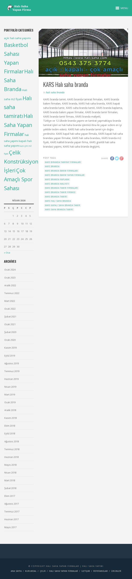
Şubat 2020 (10, 332)
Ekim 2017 (9, 496)
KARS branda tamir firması (60, 192)
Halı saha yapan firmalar (63, 571)
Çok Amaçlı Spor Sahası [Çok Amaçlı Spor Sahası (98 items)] (18, 179)
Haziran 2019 (11, 379)
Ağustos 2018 (11, 441)
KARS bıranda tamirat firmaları (63, 162)
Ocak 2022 (10, 308)
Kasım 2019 (10, 347)
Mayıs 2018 (10, 464)
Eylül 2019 (9, 355)
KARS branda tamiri (56, 196)
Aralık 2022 (10, 285)
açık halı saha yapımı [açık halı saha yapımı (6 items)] (17, 38)
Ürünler (116, 571)
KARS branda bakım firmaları (61, 170)
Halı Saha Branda (55, 92)
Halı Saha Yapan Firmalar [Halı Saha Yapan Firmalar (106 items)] (18, 125)
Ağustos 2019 (11, 363)
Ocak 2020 (10, 339)
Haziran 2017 (11, 519)
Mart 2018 (9, 480)
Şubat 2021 (10, 316)
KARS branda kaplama (57, 179)
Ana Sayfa (16, 571)
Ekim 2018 (9, 425)
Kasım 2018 (10, 417)
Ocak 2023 (10, 277)
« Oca (7, 252)
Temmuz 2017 (11, 511)
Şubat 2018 (10, 488)
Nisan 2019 (10, 386)
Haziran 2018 (11, 457)
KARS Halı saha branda (58, 201)
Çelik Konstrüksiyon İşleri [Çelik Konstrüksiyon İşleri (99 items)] (21, 161)
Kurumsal (30, 571)
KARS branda (52, 166)
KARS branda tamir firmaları (61, 188)
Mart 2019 (9, 394)
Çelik (43, 571)
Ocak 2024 (10, 269)
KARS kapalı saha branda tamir (62, 205)
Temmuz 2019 (11, 371)
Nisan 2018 (10, 472)
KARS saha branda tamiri (59, 209)
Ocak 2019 (10, 402)
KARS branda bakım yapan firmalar (65, 175)
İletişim (85, 571)
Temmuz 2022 (11, 293)
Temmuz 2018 (11, 449)
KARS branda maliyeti (57, 183)
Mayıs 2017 (10, 527)
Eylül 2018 (9, 433)
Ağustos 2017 (11, 503)
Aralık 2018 (10, 410)
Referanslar (100, 571)
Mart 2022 (9, 301)
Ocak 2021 (10, 324)
